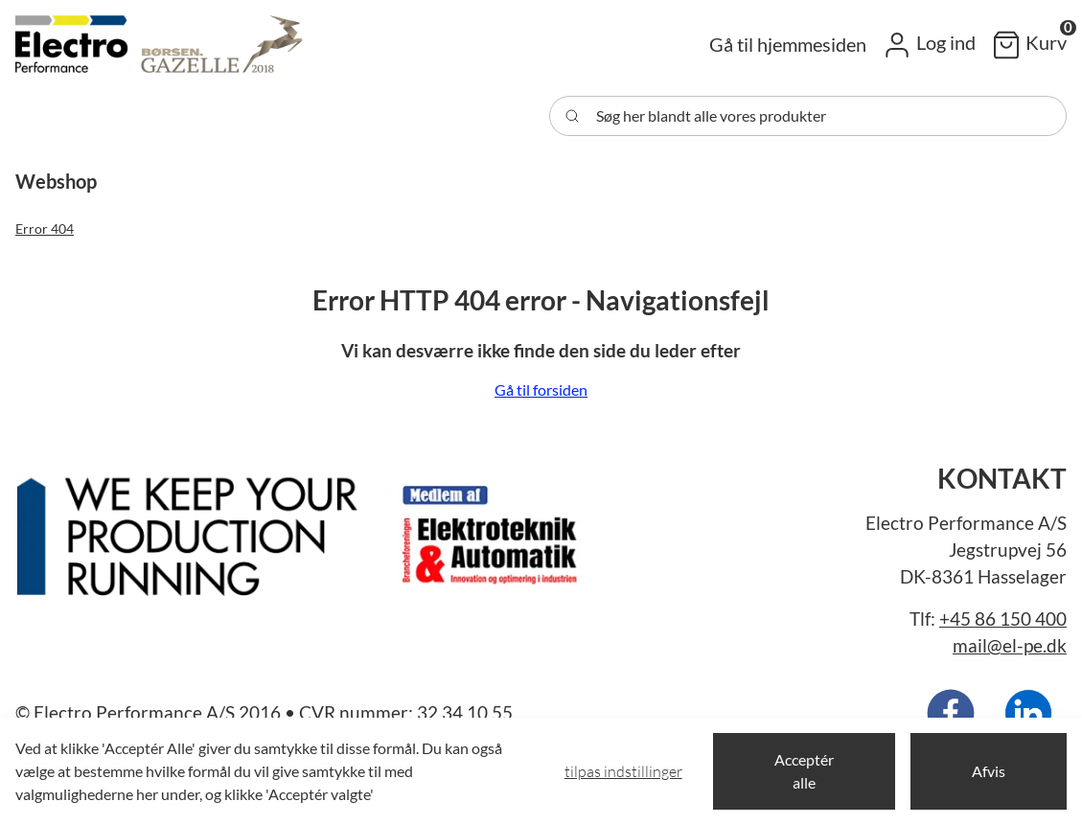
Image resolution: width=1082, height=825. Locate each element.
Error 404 (44, 228)
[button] (928, 44)
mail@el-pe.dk (1010, 645)
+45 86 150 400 (1003, 619)
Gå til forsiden (541, 389)
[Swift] (159, 44)
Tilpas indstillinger (623, 771)
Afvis (988, 771)
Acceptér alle (804, 770)
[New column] (302, 529)
